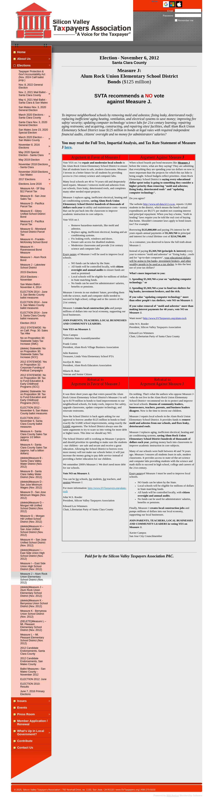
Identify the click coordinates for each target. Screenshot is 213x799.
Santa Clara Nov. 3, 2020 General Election (33, 124)
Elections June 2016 (30, 183)
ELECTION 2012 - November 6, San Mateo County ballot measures (34, 410)
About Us (24, 58)
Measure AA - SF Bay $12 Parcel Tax (32, 190)
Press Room (26, 714)
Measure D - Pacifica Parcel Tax (32, 205)
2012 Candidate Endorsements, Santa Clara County (32, 651)
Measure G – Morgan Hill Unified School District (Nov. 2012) (32, 518)
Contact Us (25, 747)
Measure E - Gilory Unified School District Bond (32, 214)
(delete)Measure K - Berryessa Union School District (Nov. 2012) (34, 603)
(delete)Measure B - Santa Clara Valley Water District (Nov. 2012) (31, 462)
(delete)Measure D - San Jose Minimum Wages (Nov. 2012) (31, 484)
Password (167, 15)
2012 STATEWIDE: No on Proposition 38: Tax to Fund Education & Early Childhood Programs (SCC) (33, 381)
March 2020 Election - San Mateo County (31, 139)
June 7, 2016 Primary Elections (32, 693)
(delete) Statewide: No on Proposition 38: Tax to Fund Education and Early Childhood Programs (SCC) (33, 397)
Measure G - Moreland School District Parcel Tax (33, 231)
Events (22, 707)
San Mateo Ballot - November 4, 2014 (30, 286)
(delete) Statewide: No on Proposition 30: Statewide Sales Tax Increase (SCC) (33, 353)
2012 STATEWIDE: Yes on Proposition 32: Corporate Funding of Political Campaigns (33, 366)
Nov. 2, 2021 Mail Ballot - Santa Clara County (33, 94)
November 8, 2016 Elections (29, 146)
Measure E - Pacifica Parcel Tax (32, 223)
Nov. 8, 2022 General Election (31, 86)
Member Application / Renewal (32, 722)
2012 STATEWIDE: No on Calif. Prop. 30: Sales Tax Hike (34, 330)
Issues (22, 701)
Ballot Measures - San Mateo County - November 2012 (33, 671)
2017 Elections (27, 179)
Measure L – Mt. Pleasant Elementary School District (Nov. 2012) (32, 639)
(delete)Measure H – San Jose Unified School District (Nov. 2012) (32, 531)
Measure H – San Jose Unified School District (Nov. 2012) (33, 542)
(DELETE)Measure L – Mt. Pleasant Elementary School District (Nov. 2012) (33, 626)
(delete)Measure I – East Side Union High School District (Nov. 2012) (32, 554)
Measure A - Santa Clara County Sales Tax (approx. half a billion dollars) (33, 449)
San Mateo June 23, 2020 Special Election (33, 131)
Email (169, 11)
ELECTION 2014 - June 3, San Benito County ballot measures (33, 294)
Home (154, 1)
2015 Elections (28, 272)
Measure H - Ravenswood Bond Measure (31, 249)
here (68, 147)
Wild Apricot (173, 795)
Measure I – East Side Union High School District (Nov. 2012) (33, 566)
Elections (24, 65)
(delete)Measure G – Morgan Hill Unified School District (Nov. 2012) (32, 507)
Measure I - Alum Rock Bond (33, 259)
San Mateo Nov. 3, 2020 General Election (32, 109)
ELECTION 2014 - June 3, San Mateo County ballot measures (33, 305)
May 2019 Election (29, 159)
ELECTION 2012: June (33, 679)
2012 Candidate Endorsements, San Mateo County (31, 661)
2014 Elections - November (29, 278)
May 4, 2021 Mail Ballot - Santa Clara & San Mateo (33, 101)
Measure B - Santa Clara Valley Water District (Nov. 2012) (31, 474)
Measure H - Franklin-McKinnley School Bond (33, 241)
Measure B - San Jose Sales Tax (33, 197)
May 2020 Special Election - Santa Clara (31, 154)
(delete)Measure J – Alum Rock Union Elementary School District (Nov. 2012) (31, 591)
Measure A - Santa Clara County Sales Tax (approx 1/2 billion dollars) (33, 436)
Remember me (185, 20)
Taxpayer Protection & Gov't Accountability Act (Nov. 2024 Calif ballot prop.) (32, 76)
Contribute (25, 741)
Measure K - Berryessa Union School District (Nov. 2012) (33, 613)
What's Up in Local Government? (30, 732)
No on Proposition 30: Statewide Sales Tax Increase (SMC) (32, 341)
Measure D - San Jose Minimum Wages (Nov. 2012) (33, 495)
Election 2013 (28, 323)
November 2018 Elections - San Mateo (33, 173)
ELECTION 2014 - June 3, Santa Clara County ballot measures (33, 315)
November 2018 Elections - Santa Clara (33, 166)
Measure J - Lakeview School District (32, 266)
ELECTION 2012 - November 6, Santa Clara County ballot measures (31, 422)
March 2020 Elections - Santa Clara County (32, 116)
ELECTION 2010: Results (30, 685)
